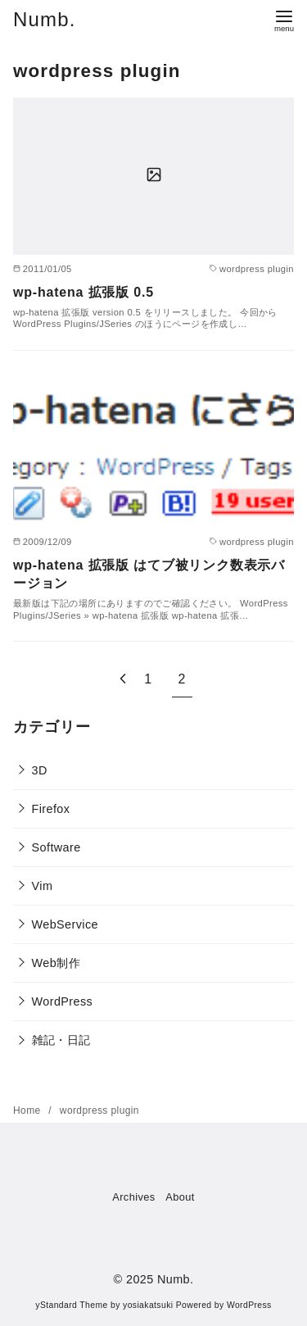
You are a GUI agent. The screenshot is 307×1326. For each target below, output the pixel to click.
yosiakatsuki (148, 1305)
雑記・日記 (61, 1040)
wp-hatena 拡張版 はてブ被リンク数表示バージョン (149, 574)
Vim (42, 885)
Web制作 (56, 963)
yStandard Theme (71, 1305)
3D (39, 770)
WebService (65, 924)
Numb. (44, 19)
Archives (133, 1197)
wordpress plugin (99, 1110)
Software (56, 847)
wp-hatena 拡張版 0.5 (83, 292)
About (179, 1197)
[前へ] (123, 679)
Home (28, 1110)
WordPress (62, 1001)
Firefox (51, 808)
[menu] (284, 19)
